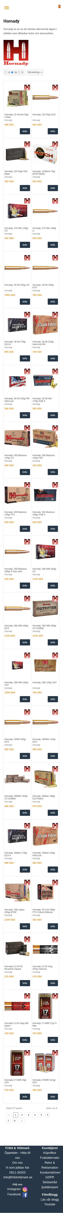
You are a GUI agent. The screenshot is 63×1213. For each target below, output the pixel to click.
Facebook (14, 1194)
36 (14, 72)
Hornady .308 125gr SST (45, 682)
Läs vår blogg (50, 1199)
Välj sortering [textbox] (33, 72)
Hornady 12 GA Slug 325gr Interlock (43, 967)
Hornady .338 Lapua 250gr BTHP (14, 910)
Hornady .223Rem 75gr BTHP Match (44, 172)
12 (7, 72)
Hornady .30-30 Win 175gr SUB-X (42, 399)
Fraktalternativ (49, 1157)
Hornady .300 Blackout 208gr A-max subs (16, 570)
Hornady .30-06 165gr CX (17, 285)
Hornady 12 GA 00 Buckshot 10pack (14, 967)
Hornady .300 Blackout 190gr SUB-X (44, 513)
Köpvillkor (49, 1153)
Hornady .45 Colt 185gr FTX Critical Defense (44, 910)
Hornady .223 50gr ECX (44, 114)
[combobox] (35, 72)
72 (20, 72)
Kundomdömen (50, 1172)
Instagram (14, 1189)
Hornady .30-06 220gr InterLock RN (43, 343)
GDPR (49, 1177)
